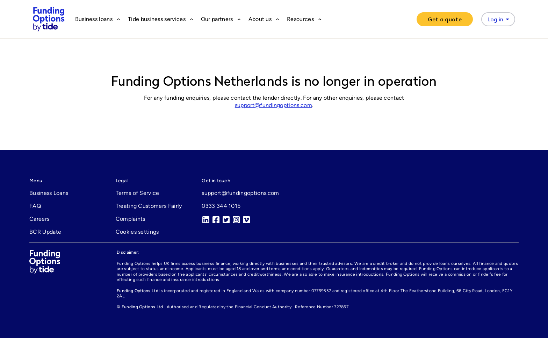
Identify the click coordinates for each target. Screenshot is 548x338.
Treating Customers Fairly (149, 206)
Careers (39, 219)
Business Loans (48, 193)
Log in (500, 19)
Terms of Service (137, 193)
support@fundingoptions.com (273, 105)
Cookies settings (137, 231)
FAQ (35, 206)
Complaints (130, 219)
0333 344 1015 (221, 206)
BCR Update (45, 231)
